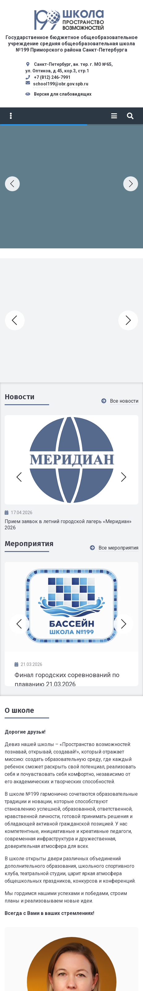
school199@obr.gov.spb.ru (60, 83)
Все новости (124, 401)
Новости (20, 396)
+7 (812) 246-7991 (52, 77)
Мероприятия (29, 543)
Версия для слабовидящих (62, 94)
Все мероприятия (118, 548)
